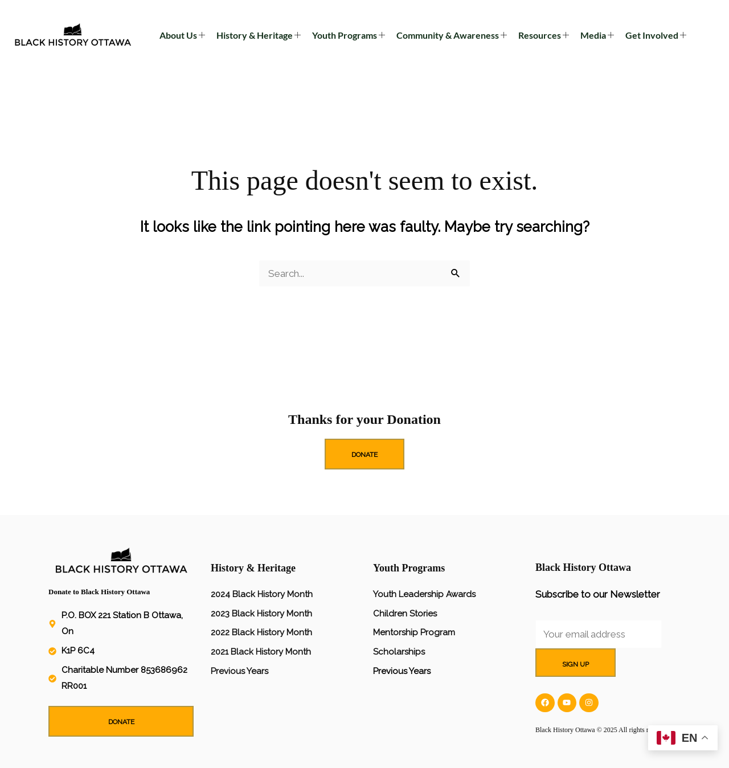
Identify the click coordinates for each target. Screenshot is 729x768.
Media (597, 35)
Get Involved (655, 35)
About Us (182, 35)
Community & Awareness (451, 35)
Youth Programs (348, 35)
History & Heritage (258, 35)
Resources (543, 35)
